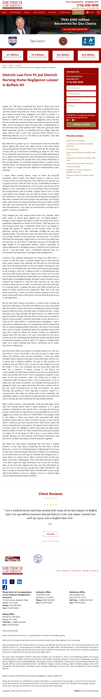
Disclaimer (66, 571)
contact (13, 468)
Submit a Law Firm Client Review (50, 541)
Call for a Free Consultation (75, 29)
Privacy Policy (76, 571)
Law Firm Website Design (86, 691)
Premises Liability (73, 167)
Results (27, 12)
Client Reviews (15, 12)
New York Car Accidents (75, 141)
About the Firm (39, 12)
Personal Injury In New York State (79, 163)
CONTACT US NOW (81, 124)
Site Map (86, 571)
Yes (70, 120)
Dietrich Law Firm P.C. (24, 691)
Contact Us (78, 12)
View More (51, 534)
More (92, 12)
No (75, 120)
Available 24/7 (92, 1)
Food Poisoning (72, 149)
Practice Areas (65, 12)
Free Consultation (74, 1)
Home (4, 12)
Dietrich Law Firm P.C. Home (12, 5)
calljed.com (24, 473)
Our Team (52, 12)
